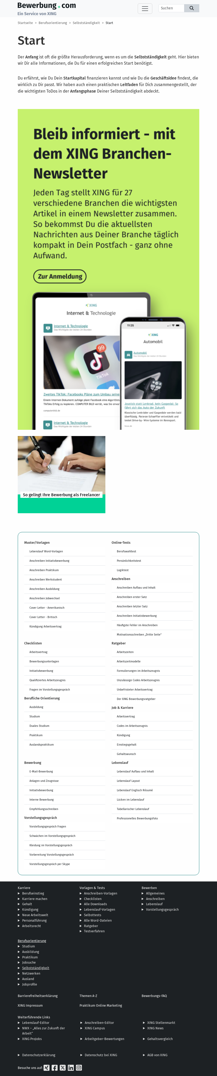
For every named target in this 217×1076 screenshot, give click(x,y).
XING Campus (95, 1028)
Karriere (24, 887)
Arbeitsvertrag (38, 652)
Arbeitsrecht (31, 925)
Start (109, 22)
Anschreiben (155, 898)
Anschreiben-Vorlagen (100, 893)
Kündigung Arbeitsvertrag (45, 626)
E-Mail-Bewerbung (41, 771)
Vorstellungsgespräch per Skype (49, 864)
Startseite (25, 22)
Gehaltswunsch (126, 754)
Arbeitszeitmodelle (129, 661)
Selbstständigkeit (86, 22)
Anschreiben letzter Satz (132, 606)
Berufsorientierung (53, 22)
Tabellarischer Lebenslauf (133, 809)
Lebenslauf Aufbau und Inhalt (135, 771)
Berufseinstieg (33, 893)
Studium (34, 716)
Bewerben (149, 887)
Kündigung (123, 735)
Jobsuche (29, 962)
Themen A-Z (88, 995)
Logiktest (123, 570)
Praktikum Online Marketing (101, 1005)
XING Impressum (30, 1005)
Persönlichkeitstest (129, 561)
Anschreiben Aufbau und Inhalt (136, 587)
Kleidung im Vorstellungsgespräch (50, 845)
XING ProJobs (32, 1038)
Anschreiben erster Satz (132, 597)
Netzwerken (31, 973)
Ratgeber (91, 925)
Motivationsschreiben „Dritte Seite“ (139, 634)
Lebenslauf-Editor (35, 1022)
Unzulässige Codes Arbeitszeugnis (138, 680)
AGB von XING (157, 1055)
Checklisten (92, 898)
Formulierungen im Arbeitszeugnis (138, 671)
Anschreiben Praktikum (44, 570)
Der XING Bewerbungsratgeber (136, 699)
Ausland (28, 978)
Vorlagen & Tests (92, 887)
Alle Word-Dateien (98, 920)
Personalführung (34, 920)
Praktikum (36, 735)
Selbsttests (92, 914)
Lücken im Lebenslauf (130, 799)
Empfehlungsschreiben (43, 809)
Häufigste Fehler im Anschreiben (137, 625)
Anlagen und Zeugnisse (44, 781)
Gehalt (27, 904)
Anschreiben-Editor (99, 1022)
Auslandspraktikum (41, 744)
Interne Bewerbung (41, 799)
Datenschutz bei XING (101, 1055)
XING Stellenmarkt (161, 1022)
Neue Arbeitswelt (35, 914)
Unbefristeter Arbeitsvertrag (135, 689)
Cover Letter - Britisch (43, 617)
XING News (155, 1028)
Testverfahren (94, 931)
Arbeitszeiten (125, 652)
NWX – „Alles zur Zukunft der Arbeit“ (43, 1031)
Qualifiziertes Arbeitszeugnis (47, 680)
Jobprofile (29, 984)
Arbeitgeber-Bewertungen (104, 1038)
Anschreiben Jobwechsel (44, 598)
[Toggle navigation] (145, 8)
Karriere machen (34, 898)
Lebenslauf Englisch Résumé (135, 790)
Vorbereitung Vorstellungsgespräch (51, 855)
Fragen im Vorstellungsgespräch (49, 689)
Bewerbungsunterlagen (44, 661)
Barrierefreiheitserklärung (38, 995)
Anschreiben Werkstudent (45, 579)
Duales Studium (39, 726)
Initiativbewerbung (41, 671)
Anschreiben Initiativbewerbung (49, 561)
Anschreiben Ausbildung (44, 589)
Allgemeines (155, 893)
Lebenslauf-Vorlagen (99, 909)
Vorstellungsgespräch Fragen (47, 826)
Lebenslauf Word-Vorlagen (46, 551)
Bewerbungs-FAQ (154, 995)
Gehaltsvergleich (160, 1038)
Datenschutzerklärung (38, 1055)
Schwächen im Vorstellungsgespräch (52, 836)
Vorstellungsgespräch (162, 909)
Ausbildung (36, 707)
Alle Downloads (95, 904)
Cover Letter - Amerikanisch (46, 608)
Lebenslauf (154, 904)
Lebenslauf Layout (128, 781)
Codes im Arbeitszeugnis (132, 726)
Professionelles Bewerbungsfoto (137, 818)
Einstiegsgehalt (126, 744)
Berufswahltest (126, 551)
